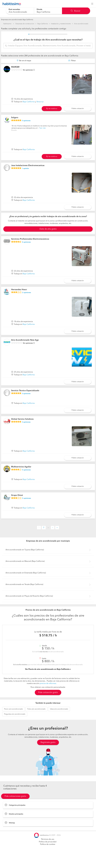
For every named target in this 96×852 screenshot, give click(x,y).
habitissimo (7, 24)
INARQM (15, 67)
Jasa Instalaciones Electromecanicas (27, 165)
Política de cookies (47, 844)
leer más (43, 128)
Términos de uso (47, 839)
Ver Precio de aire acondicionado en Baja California (47, 669)
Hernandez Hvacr (19, 290)
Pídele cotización (78, 108)
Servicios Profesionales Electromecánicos (30, 239)
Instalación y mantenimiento (61, 24)
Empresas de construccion (25, 24)
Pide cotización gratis (48, 692)
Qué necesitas (14, 9)
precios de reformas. (48, 683)
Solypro (14, 118)
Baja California (42, 24)
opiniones (26, 120)
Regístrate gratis (48, 742)
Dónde (39, 9)
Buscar (75, 11)
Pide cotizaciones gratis (15, 796)
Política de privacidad (47, 842)
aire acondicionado (13, 709)
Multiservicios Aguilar (21, 467)
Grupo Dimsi (17, 495)
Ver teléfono (51, 108)
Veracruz (39, 102)
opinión (25, 168)
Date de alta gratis (48, 229)
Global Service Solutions (22, 419)
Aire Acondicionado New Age (25, 340)
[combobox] (20, 10)
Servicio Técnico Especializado (25, 391)
